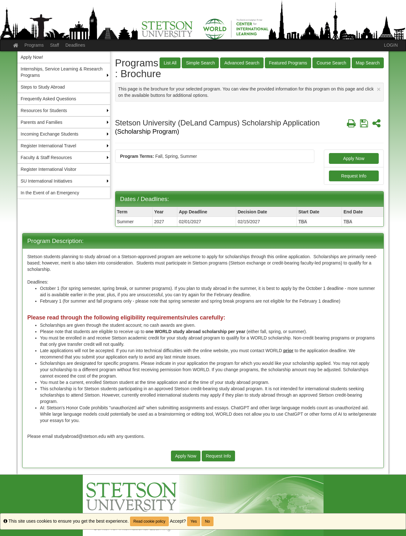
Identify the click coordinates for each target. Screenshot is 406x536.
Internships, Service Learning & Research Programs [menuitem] (61, 72)
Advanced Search (241, 62)
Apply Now (353, 158)
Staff (54, 45)
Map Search (368, 62)
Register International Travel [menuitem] (48, 145)
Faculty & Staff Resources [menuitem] (46, 157)
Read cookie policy (150, 521)
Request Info (353, 175)
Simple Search (200, 62)
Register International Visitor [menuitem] (48, 169)
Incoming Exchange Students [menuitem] (49, 134)
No (207, 521)
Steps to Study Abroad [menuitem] (43, 87)
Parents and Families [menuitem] (41, 122)
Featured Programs (288, 62)
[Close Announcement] (379, 89)
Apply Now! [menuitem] (32, 57)
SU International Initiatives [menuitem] (46, 181)
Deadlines (75, 45)
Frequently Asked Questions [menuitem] (48, 98)
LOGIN (391, 45)
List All (170, 62)
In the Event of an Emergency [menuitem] (50, 192)
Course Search (331, 62)
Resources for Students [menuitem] (44, 110)
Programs (34, 45)
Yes (194, 521)
